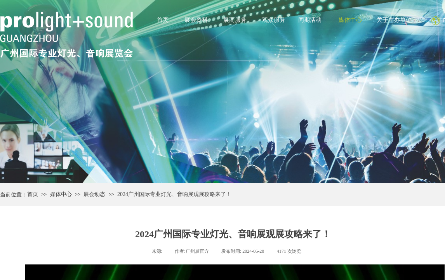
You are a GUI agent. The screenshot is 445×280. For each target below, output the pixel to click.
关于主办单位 (394, 20)
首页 (163, 20)
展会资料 (196, 20)
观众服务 (273, 20)
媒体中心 (350, 20)
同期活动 (310, 20)
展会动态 (94, 194)
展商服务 (235, 20)
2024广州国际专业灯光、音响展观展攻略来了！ (174, 194)
